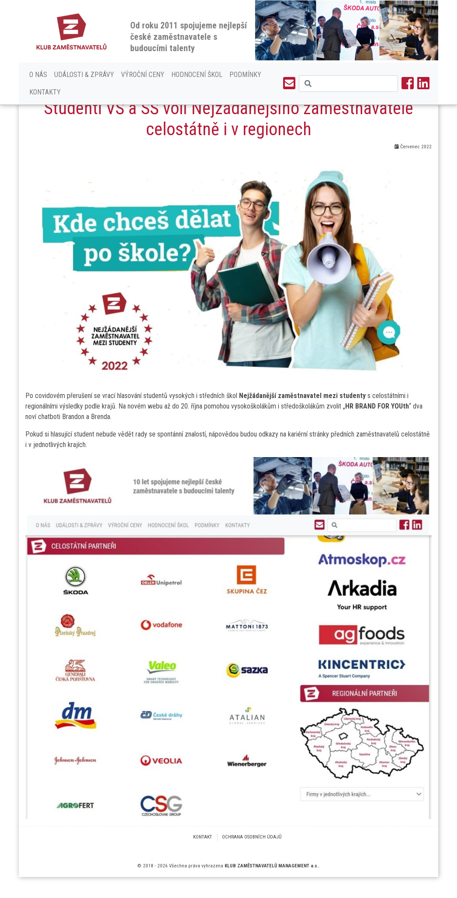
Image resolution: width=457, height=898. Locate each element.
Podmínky (245, 74)
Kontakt (202, 837)
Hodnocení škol (196, 74)
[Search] (348, 83)
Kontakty (45, 92)
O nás (38, 74)
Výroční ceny (142, 74)
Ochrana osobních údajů (251, 837)
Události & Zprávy (84, 74)
